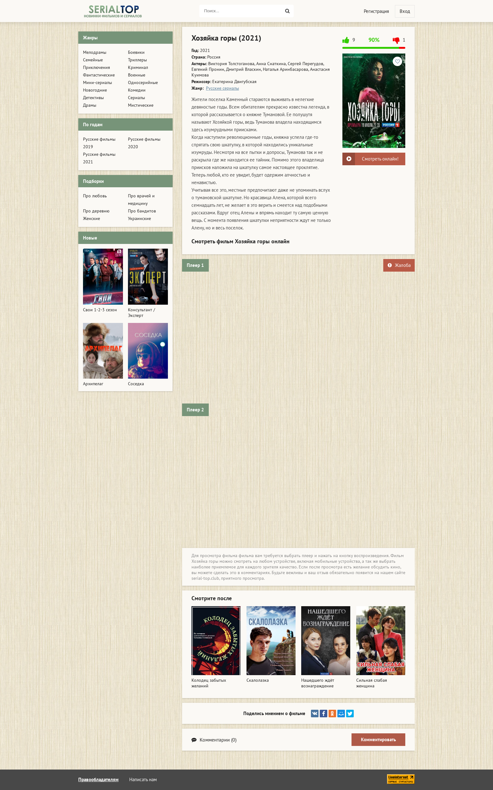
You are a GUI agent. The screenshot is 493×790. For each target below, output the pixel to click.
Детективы (93, 97)
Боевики (136, 52)
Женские (91, 218)
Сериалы (136, 97)
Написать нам (143, 779)
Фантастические (99, 75)
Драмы (89, 105)
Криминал (138, 67)
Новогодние (95, 90)
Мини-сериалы (97, 82)
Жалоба (399, 265)
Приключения (96, 67)
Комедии (137, 90)
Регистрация (376, 11)
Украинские (139, 218)
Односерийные (143, 82)
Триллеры (137, 60)
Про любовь (95, 196)
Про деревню (96, 211)
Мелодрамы (94, 52)
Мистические (140, 105)
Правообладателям (98, 779)
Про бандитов (142, 211)
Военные (136, 75)
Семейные (93, 60)
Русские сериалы (222, 88)
